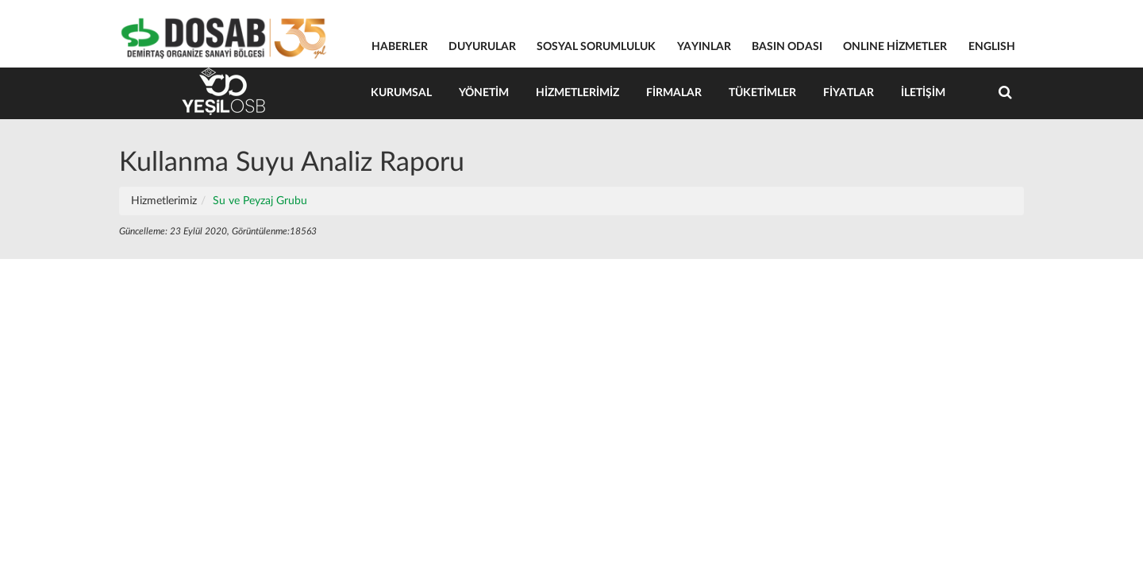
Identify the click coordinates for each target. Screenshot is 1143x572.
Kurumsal (401, 93)
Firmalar (674, 93)
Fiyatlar (848, 93)
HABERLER (399, 46)
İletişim (923, 93)
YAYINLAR (704, 46)
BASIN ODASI (787, 46)
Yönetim (484, 93)
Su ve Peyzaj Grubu (260, 201)
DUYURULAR (482, 46)
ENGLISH (991, 46)
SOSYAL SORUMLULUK (596, 46)
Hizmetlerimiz (577, 93)
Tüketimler (762, 93)
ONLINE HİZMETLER (895, 46)
